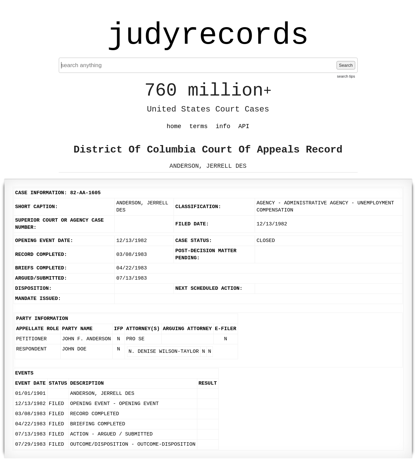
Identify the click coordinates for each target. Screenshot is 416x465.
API (243, 126)
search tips (346, 76)
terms (198, 126)
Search (346, 65)
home (174, 126)
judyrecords (208, 35)
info (223, 126)
